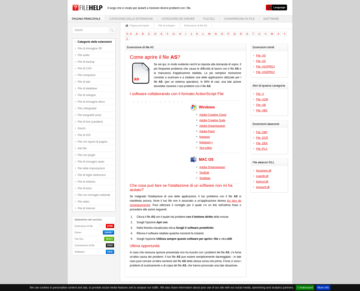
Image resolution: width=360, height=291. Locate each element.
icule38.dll (262, 176)
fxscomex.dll (263, 170)
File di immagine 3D (90, 48)
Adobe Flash (207, 131)
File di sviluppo (87, 95)
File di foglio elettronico (92, 175)
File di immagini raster (91, 161)
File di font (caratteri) (90, 121)
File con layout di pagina (92, 141)
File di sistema (86, 181)
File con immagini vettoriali (94, 195)
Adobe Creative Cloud (212, 114)
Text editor (205, 148)
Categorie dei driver (178, 18)
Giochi (81, 128)
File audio (84, 55)
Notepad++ (206, 142)
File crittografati (87, 108)
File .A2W (262, 99)
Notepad (204, 136)
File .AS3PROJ (265, 72)
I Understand (305, 287)
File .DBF (262, 132)
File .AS (261, 55)
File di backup (86, 61)
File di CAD (85, 68)
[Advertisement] (158, 132)
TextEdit (204, 172)
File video (83, 201)
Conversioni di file (239, 18)
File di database (87, 88)
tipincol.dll (262, 181)
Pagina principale (86, 18)
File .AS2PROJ (265, 66)
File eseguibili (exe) (89, 115)
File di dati (84, 81)
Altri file (82, 148)
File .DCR (262, 137)
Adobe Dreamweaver (212, 125)
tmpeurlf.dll (263, 187)
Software (271, 18)
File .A (260, 94)
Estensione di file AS (195, 25)
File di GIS (84, 135)
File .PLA (261, 148)
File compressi (86, 75)
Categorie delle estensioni (131, 18)
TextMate (205, 178)
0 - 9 (129, 33)
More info (323, 287)
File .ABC (262, 110)
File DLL (209, 18)
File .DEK (262, 143)
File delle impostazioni (91, 168)
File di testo (85, 188)
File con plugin (86, 155)
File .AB (261, 105)
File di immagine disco (91, 101)
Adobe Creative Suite (212, 120)
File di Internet (86, 208)
